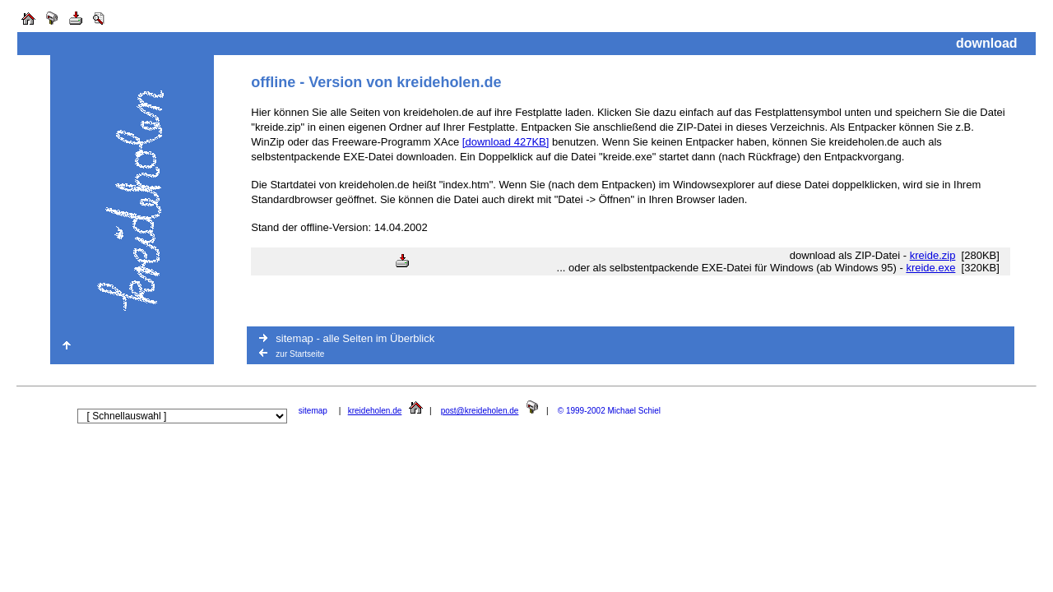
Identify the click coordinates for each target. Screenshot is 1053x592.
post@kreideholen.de (480, 410)
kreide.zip (933, 255)
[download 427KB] (506, 142)
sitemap (313, 410)
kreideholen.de (375, 410)
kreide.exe (930, 267)
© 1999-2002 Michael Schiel (609, 410)
